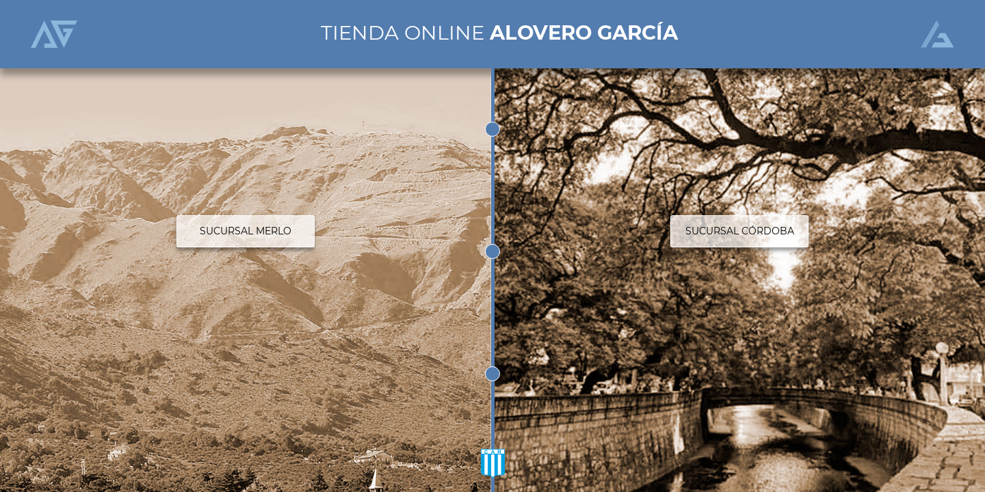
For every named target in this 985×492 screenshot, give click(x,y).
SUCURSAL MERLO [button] (245, 231)
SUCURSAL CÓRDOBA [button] (739, 231)
